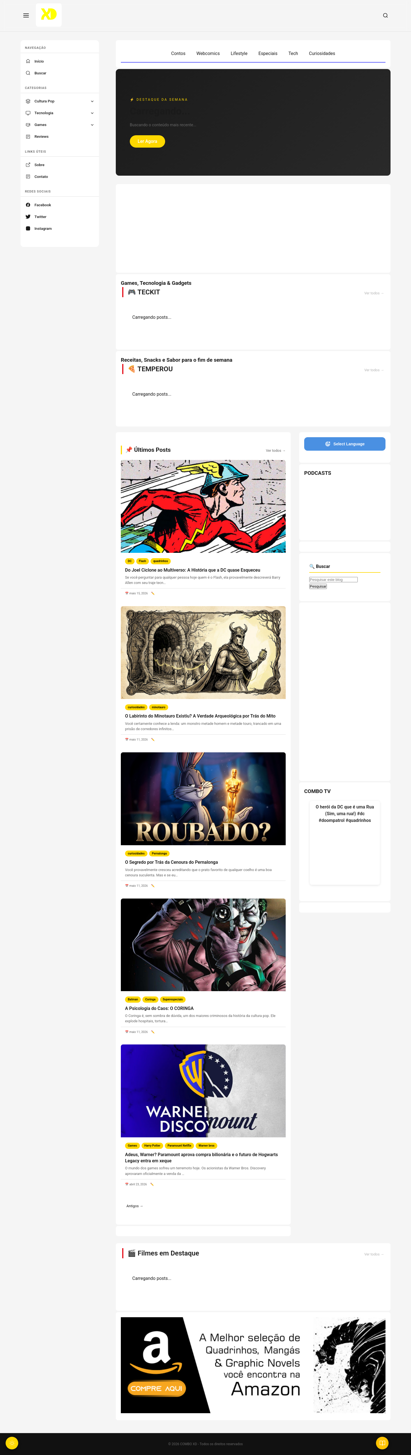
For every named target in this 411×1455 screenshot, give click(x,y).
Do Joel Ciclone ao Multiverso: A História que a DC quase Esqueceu (192, 570)
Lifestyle (239, 53)
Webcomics (208, 53)
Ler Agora (147, 141)
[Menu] (26, 16)
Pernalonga (159, 853)
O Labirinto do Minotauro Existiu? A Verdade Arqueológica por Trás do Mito (200, 716)
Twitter (40, 216)
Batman (133, 999)
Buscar (40, 73)
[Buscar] (385, 15)
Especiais (268, 53)
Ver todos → (374, 293)
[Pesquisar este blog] (333, 579)
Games (132, 1145)
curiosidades (136, 707)
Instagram (43, 228)
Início (39, 61)
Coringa (150, 999)
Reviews (41, 136)
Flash (142, 561)
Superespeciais (173, 999)
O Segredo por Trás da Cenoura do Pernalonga (171, 862)
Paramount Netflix (179, 1145)
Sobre (39, 164)
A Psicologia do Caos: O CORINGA (159, 1008)
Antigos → (134, 1206)
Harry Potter (152, 1145)
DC (130, 561)
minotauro (158, 707)
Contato (41, 176)
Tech (293, 53)
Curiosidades (322, 53)
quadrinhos (160, 561)
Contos (178, 53)
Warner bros (206, 1145)
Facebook (42, 205)
